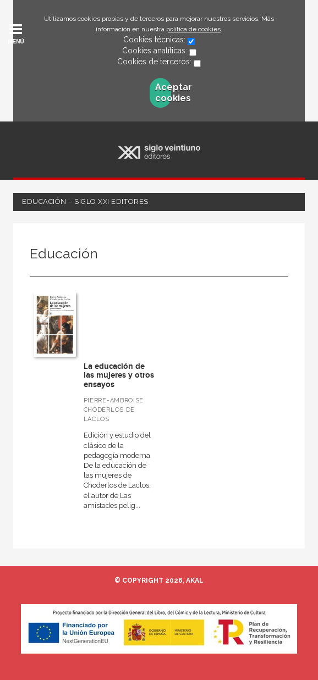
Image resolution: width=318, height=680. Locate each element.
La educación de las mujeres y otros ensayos (119, 375)
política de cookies (193, 29)
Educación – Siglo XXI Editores (85, 201)
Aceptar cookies (163, 92)
